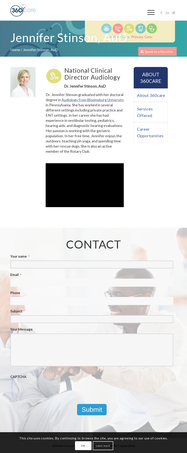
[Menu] (149, 12)
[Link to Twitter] (173, 12)
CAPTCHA (18, 377)
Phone (15, 293)
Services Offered (145, 112)
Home (15, 49)
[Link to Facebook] (161, 12)
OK (83, 445)
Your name (20, 256)
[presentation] (41, 389)
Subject (16, 311)
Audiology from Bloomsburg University (93, 99)
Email (15, 275)
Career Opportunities (150, 132)
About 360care (150, 77)
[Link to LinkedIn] (167, 12)
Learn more (103, 445)
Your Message (21, 329)
